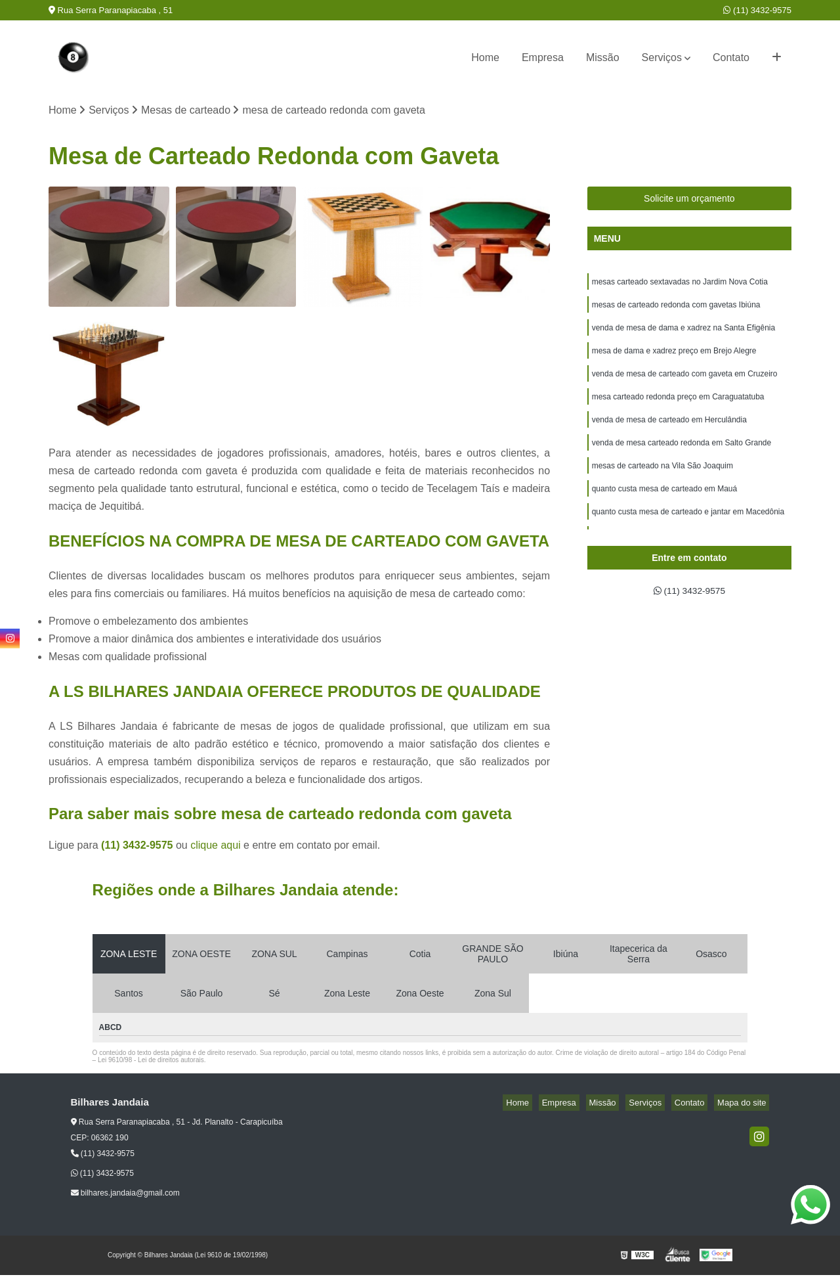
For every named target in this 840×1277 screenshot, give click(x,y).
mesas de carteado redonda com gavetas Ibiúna (676, 310)
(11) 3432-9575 (757, 10)
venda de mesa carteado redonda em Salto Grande (682, 459)
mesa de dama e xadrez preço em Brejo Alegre (674, 360)
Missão (603, 57)
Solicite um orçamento (689, 200)
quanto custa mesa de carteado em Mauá (664, 509)
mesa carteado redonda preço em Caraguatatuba (678, 409)
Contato (731, 57)
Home (485, 57)
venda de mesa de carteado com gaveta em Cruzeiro (685, 385)
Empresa (543, 57)
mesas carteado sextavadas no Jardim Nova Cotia (680, 285)
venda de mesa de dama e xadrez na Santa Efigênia (684, 335)
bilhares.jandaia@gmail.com (125, 1194)
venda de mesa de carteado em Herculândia (669, 434)
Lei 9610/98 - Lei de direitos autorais (151, 1061)
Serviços (662, 57)
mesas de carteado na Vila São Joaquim (662, 484)
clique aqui (215, 847)
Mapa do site (745, 1104)
